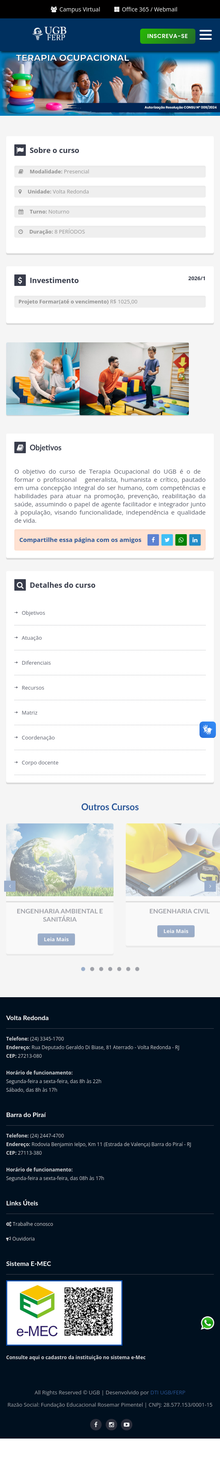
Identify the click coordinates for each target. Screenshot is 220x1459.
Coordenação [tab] (38, 737)
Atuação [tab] (32, 637)
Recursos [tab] (33, 687)
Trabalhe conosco (29, 1224)
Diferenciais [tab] (36, 662)
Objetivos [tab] (33, 612)
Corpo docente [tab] (40, 762)
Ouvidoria (20, 1238)
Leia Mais (56, 935)
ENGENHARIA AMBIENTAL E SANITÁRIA (60, 911)
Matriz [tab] (29, 712)
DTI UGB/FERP (167, 1392)
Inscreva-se (167, 36)
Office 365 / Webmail (145, 9)
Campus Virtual (75, 9)
